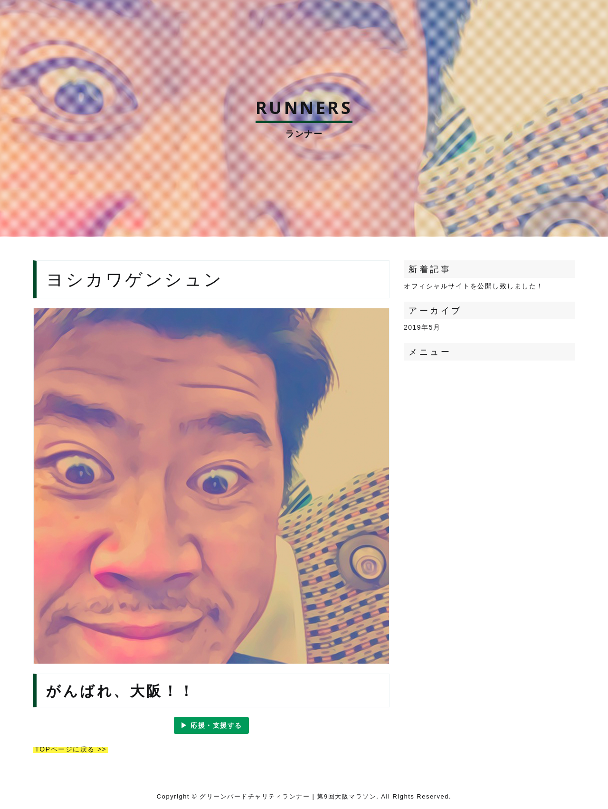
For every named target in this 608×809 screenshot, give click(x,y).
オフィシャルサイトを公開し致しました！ (474, 286)
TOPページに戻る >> (71, 749)
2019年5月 (422, 327)
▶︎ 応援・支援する (211, 725)
